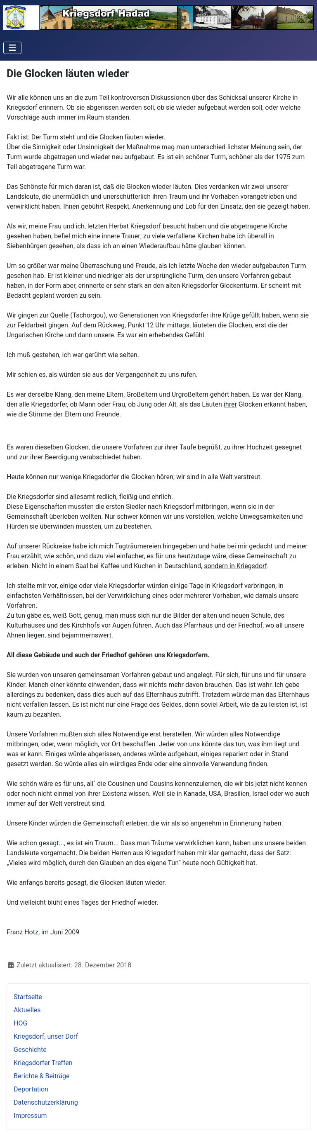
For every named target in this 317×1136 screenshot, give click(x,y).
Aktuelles (27, 1010)
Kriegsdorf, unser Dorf (46, 1036)
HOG (20, 1023)
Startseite (28, 997)
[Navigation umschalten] (12, 48)
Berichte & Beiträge (41, 1076)
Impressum (30, 1116)
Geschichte (30, 1050)
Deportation (31, 1089)
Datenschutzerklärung (46, 1102)
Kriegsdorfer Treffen (43, 1063)
